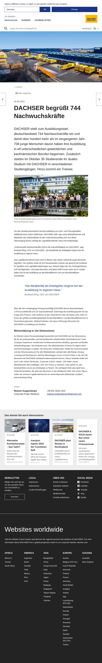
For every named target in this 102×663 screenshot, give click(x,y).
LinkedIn (82, 486)
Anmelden (14, 497)
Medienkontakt (59, 494)
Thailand (47, 597)
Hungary (66, 589)
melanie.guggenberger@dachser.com (64, 394)
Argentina (28, 558)
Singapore (47, 589)
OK (45, 9)
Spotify (81, 497)
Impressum (33, 482)
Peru (26, 577)
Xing (80, 494)
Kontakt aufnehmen (61, 497)
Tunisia (8, 562)
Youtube (82, 490)
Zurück (18, 87)
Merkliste (87, 28)
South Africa (10, 566)
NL (75, 562)
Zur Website (11, 16)
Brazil (26, 562)
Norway (66, 611)
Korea (45, 581)
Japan (45, 577)
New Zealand (87, 562)
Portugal (66, 619)
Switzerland (67, 638)
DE (68, 603)
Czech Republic (69, 566)
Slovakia (66, 626)
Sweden (66, 634)
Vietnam (46, 600)
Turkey (65, 644)
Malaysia (47, 585)
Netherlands (68, 607)
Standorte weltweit (60, 486)
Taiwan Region (49, 593)
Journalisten (43, 20)
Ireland (66, 593)
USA (26, 581)
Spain (65, 630)
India (45, 570)
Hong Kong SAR (50, 566)
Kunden (26, 20)
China (45, 562)
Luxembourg (68, 600)
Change (74, 9)
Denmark (66, 570)
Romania (66, 622)
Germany (67, 581)
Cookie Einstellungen (37, 490)
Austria (66, 558)
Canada (27, 566)
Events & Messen (60, 482)
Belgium (66, 562)
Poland (66, 615)
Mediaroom (11, 20)
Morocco (8, 558)
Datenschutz (34, 486)
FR (72, 562)
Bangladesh (48, 558)
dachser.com (82, 542)
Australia (85, 558)
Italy (64, 597)
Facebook (83, 482)
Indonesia (47, 573)
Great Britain (68, 585)
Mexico (27, 573)
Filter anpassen (23, 93)
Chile (26, 570)
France (66, 577)
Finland (66, 573)
